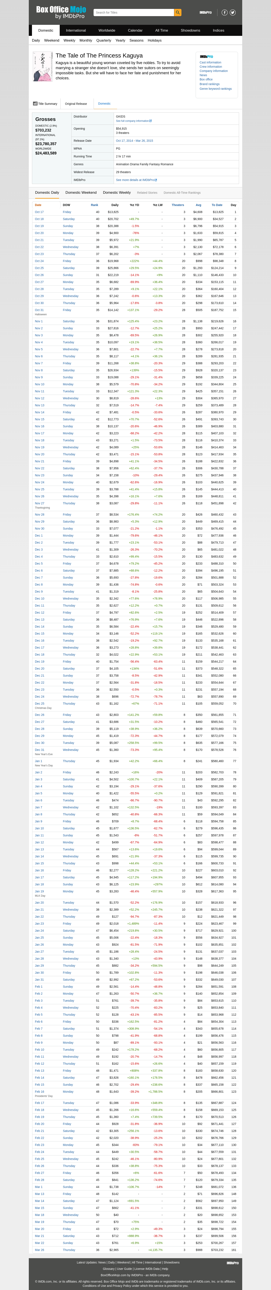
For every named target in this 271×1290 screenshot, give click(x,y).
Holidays (155, 40)
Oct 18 (39, 219)
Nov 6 (39, 356)
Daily (36, 40)
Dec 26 (39, 715)
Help (165, 1268)
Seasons (137, 40)
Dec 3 (39, 549)
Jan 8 (38, 814)
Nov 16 (39, 426)
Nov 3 (39, 335)
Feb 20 (39, 1124)
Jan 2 (38, 772)
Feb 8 (39, 1035)
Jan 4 (38, 786)
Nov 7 (39, 363)
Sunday (68, 226)
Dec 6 (39, 570)
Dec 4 (39, 556)
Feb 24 (39, 1152)
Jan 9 (38, 821)
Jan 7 (38, 807)
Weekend (51, 40)
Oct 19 (39, 226)
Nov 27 (39, 503)
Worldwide (106, 30)
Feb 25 (39, 1159)
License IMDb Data (147, 1268)
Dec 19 (39, 661)
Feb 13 (39, 1070)
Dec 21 (39, 675)
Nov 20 (39, 454)
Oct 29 (39, 296)
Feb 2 (39, 993)
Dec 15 (39, 633)
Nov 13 (39, 405)
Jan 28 (39, 958)
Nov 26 (39, 496)
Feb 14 (39, 1077)
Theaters (178, 205)
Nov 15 (39, 419)
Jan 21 (39, 909)
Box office (206, 79)
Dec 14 (39, 626)
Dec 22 (39, 682)
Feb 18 (39, 1110)
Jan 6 (38, 800)
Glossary (109, 1268)
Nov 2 (39, 328)
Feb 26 (39, 1166)
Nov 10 (39, 384)
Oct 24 (39, 261)
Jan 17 (39, 877)
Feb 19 (39, 1117)
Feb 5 (39, 1014)
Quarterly (103, 40)
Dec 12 (39, 612)
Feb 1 (39, 986)
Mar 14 (39, 1201)
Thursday (69, 254)
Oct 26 (39, 275)
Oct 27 (39, 282)
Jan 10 (39, 828)
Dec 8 (39, 584)
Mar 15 (39, 1208)
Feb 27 (39, 1173)
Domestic (45, 30)
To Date (217, 205)
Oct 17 (39, 212)
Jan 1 (38, 761)
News (203, 75)
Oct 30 (39, 303)
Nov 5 (39, 349)
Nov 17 (39, 433)
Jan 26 (39, 944)
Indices (218, 30)
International (76, 30)
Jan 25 (39, 937)
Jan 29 (39, 965)
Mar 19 (39, 1222)
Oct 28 (39, 289)
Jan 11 (39, 835)
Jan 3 (38, 779)
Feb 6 (39, 1021)
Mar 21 (39, 1236)
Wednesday (71, 247)
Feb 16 (39, 1091)
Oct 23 (39, 254)
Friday (67, 212)
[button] (212, 84)
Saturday (69, 219)
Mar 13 (39, 1194)
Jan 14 (39, 856)
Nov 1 (39, 321)
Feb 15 (39, 1084)
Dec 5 (39, 563)
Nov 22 (39, 468)
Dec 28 (39, 729)
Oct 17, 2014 (124, 140)
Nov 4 (39, 342)
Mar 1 (39, 1187)
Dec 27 (39, 722)
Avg (198, 205)
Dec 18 (39, 654)
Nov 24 (39, 482)
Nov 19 (39, 447)
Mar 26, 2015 (144, 140)
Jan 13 (39, 849)
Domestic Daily (47, 193)
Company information (214, 71)
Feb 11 (39, 1056)
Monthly (86, 40)
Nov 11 (39, 391)
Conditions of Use (94, 1285)
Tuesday (68, 240)
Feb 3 (39, 1000)
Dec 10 (39, 598)
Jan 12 (39, 842)
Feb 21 (39, 1131)
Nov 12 (39, 398)
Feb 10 (39, 1049)
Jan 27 (39, 951)
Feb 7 (39, 1028)
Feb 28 (39, 1180)
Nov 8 (39, 370)
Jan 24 (39, 930)
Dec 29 (39, 736)
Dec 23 (39, 689)
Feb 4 (39, 1007)
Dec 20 (39, 668)
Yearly (120, 40)
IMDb (153, 1275)
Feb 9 (39, 1042)
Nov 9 (39, 377)
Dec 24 (39, 696)
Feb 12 (39, 1063)
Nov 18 (39, 440)
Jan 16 (39, 870)
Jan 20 (39, 902)
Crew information (211, 66)
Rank (94, 205)
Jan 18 (39, 884)
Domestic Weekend (81, 193)
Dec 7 (39, 577)
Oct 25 (39, 268)
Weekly (69, 40)
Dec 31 (39, 750)
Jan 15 (39, 863)
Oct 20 (39, 233)
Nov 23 (39, 475)
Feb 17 (39, 1103)
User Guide (124, 1268)
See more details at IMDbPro (136, 180)
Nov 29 (39, 521)
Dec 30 (39, 743)
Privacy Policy (122, 1285)
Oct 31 (39, 310)
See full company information (134, 120)
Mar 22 (39, 1243)
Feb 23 (39, 1145)
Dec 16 (39, 640)
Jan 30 (39, 972)
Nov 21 (39, 461)
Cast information (210, 62)
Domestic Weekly (117, 193)
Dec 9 (39, 591)
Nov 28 (39, 514)
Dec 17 (39, 647)
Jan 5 (38, 793)
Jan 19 (39, 891)
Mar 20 (39, 1229)
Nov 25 (39, 489)
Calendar (135, 30)
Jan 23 (39, 923)
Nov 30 (39, 528)
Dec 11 (39, 605)
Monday (68, 233)
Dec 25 (39, 703)
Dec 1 (39, 535)
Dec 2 (39, 542)
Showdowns (190, 30)
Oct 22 (39, 247)
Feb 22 (39, 1138)
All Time (161, 30)
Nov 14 (39, 412)
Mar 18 (39, 1215)
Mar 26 (39, 1250)
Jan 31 (39, 979)
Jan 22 (39, 916)
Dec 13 (39, 619)
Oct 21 (39, 240)
